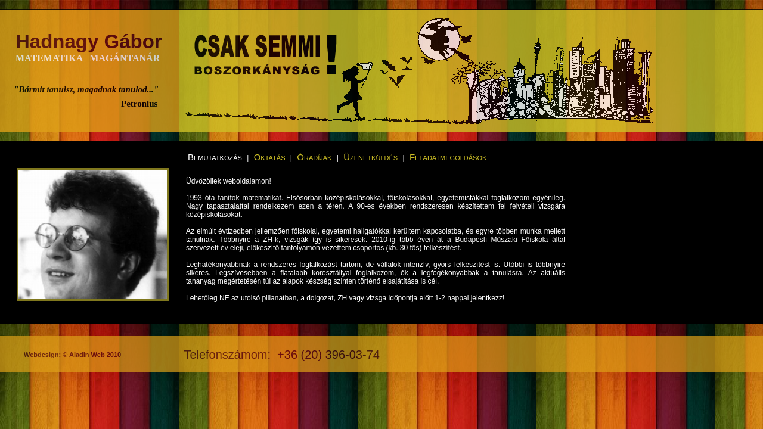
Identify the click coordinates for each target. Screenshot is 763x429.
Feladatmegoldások (448, 157)
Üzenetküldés (370, 157)
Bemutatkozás (215, 157)
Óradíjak (314, 157)
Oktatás (270, 157)
